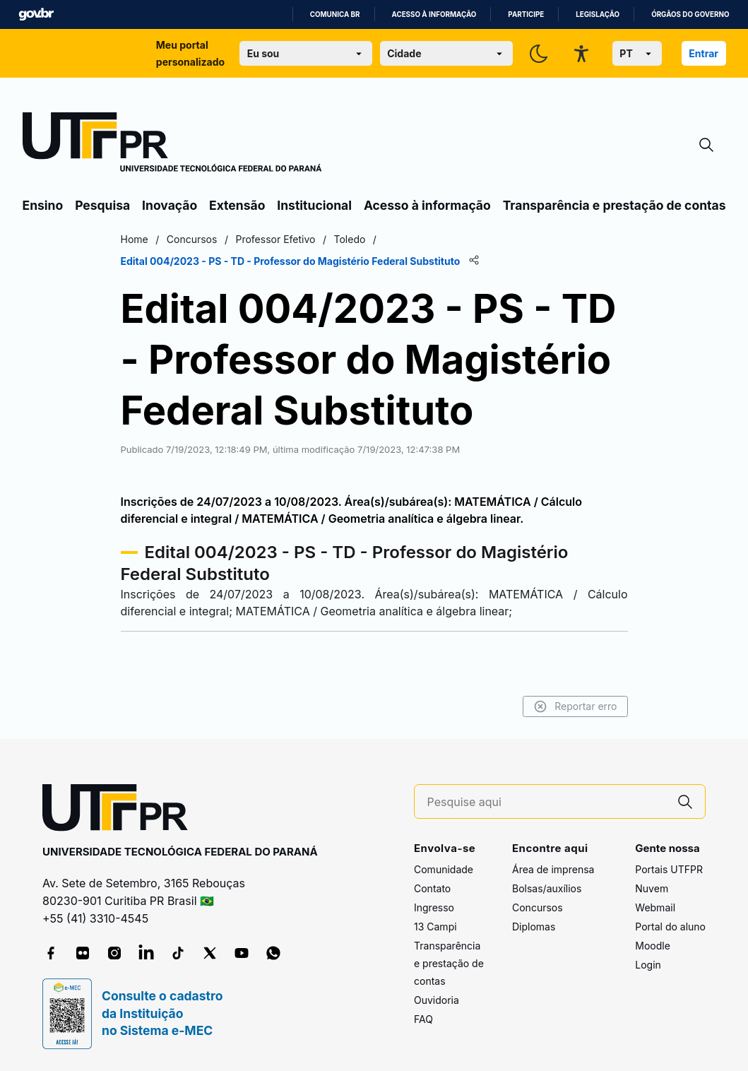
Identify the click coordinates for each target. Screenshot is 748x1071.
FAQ (423, 1019)
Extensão (237, 205)
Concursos (537, 907)
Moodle (652, 946)
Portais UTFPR (669, 869)
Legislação (597, 14)
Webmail (655, 907)
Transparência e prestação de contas (614, 205)
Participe (526, 14)
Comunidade (443, 869)
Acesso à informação (434, 14)
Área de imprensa (553, 869)
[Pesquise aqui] (546, 802)
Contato (432, 888)
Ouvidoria (436, 1000)
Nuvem (651, 888)
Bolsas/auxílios (546, 888)
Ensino (43, 205)
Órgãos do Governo (690, 14)
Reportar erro (575, 706)
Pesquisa (102, 205)
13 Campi (435, 927)
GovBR (36, 14)
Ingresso (434, 907)
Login (648, 965)
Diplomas (533, 927)
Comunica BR (335, 14)
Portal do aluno (670, 927)
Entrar (703, 53)
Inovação (169, 205)
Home (134, 239)
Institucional (314, 205)
